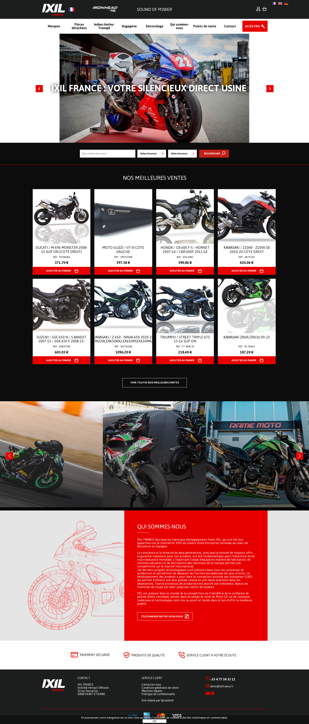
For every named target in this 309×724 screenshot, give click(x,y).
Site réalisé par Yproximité (158, 700)
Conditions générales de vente (160, 687)
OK (154, 721)
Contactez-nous (151, 684)
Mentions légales (152, 690)
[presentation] (9, 456)
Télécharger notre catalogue (165, 616)
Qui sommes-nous (161, 526)
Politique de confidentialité (158, 694)
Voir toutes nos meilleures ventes (154, 382)
